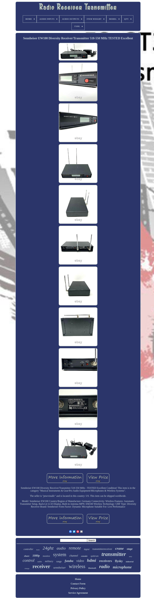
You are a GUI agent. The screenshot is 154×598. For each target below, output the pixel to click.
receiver (41, 566)
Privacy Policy (78, 588)
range (59, 561)
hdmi (91, 560)
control (28, 560)
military (49, 561)
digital (87, 549)
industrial (130, 562)
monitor (46, 556)
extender (84, 556)
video (80, 561)
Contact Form (78, 583)
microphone (122, 567)
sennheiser (59, 567)
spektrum (94, 556)
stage (130, 548)
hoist (38, 550)
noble (39, 561)
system (59, 554)
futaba (69, 561)
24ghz (48, 547)
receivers (105, 561)
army (130, 556)
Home (78, 579)
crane (119, 548)
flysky (119, 561)
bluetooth (92, 568)
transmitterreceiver (102, 549)
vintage (26, 568)
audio (61, 548)
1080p (36, 555)
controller (28, 549)
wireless (77, 566)
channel (73, 555)
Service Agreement (78, 593)
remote (75, 548)
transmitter (114, 554)
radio (104, 566)
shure (26, 556)
